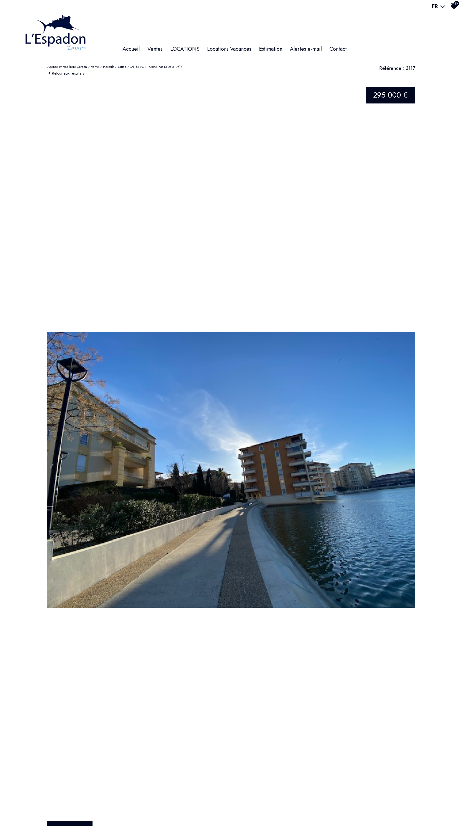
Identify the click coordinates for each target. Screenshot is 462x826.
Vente (95, 66)
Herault (108, 66)
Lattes (122, 66)
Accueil (131, 49)
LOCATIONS (184, 49)
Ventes (155, 49)
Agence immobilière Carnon (67, 66)
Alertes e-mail (306, 49)
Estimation (270, 49)
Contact (338, 49)
